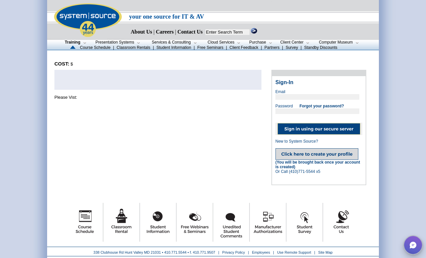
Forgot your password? (322, 106)
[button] (413, 245)
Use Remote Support (294, 252)
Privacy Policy (234, 252)
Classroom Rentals (133, 47)
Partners (271, 47)
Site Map (325, 252)
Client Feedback (244, 47)
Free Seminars (210, 47)
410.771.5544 (175, 252)
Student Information (173, 47)
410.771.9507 (204, 252)
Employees (261, 252)
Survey (292, 47)
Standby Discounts (320, 47)
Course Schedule (95, 47)
